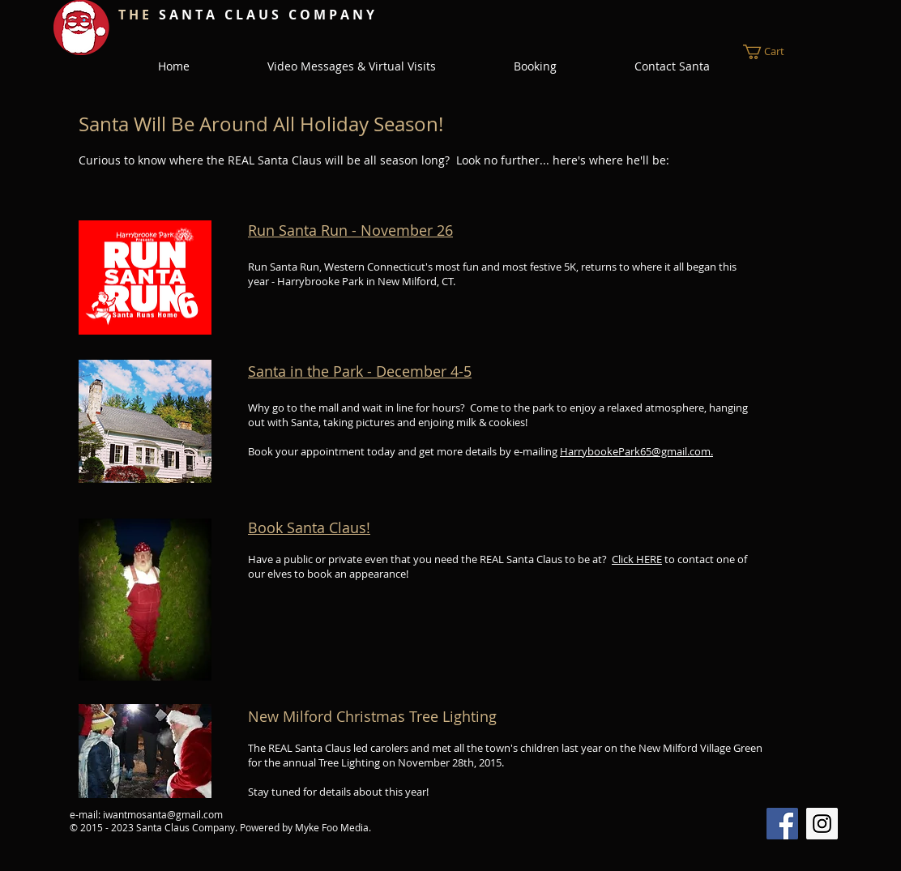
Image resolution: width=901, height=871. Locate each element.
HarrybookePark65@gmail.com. (636, 451)
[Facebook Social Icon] (782, 823)
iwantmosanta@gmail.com (163, 814)
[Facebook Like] (415, 14)
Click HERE (637, 559)
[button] (773, 52)
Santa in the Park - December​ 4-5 (360, 371)
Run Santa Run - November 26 (350, 230)
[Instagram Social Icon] (822, 823)
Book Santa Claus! (309, 527)
